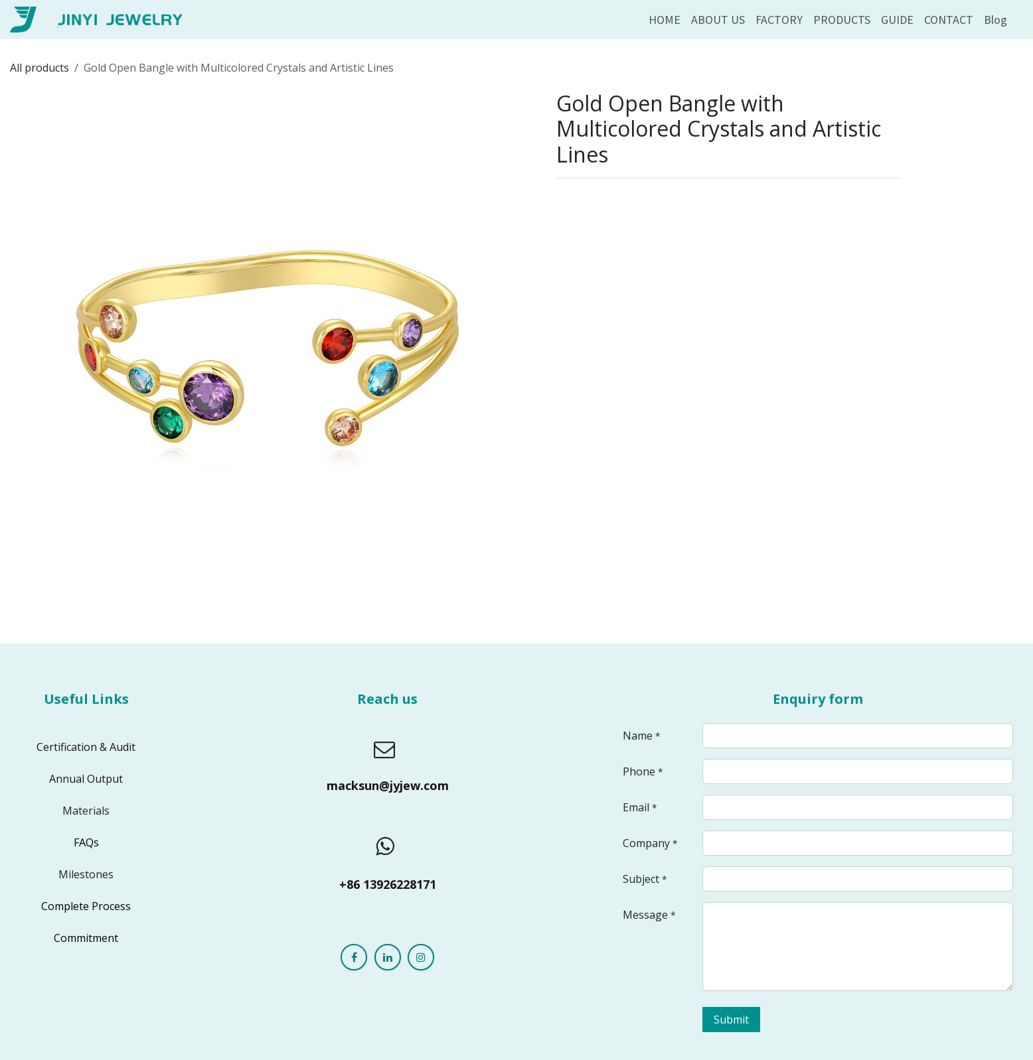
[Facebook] (354, 957)
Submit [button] (731, 1019)
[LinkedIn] (387, 957)
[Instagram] (421, 957)
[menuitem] (664, 19)
